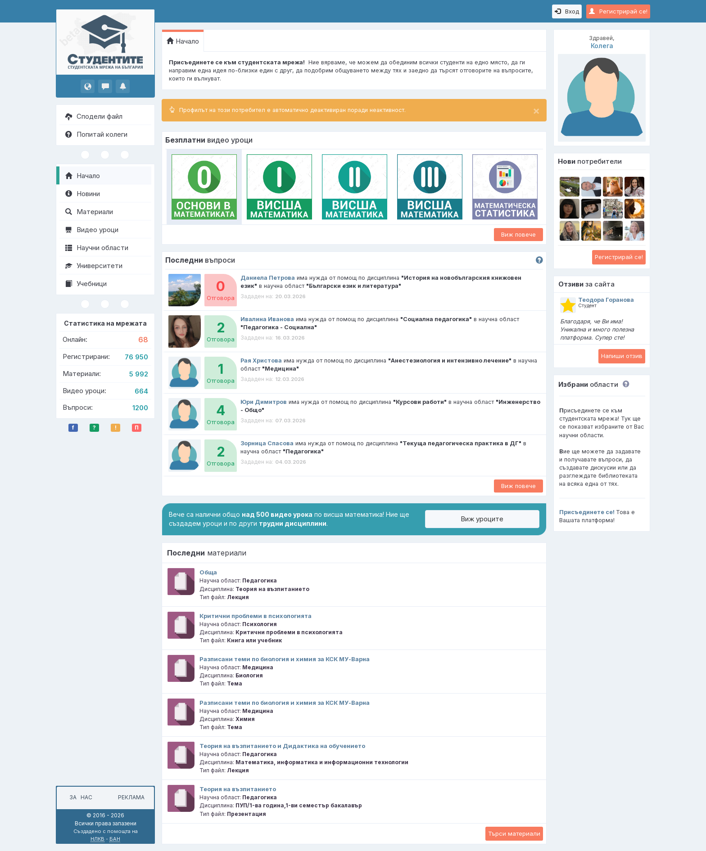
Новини (82, 193)
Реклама (131, 797)
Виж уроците (482, 519)
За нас (79, 797)
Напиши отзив (622, 355)
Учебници (86, 283)
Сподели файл (93, 116)
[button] (623, 384)
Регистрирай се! (618, 11)
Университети (93, 265)
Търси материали (514, 833)
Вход (567, 11)
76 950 (136, 357)
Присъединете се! (587, 512)
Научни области (96, 247)
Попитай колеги (96, 134)
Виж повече (518, 234)
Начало (82, 175)
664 (141, 391)
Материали (89, 211)
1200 (140, 407)
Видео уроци (91, 229)
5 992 (138, 374)
